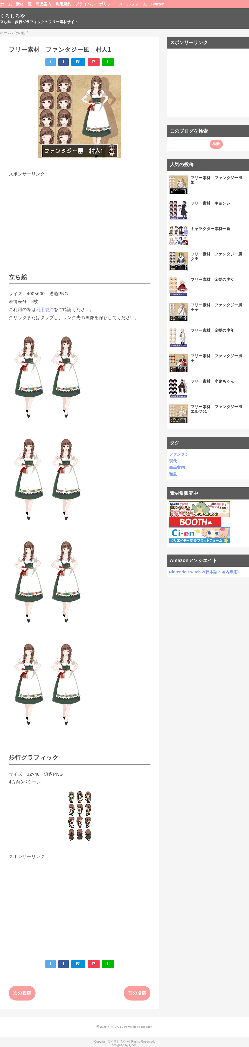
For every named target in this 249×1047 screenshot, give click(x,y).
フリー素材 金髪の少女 (212, 279)
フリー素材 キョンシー (212, 203)
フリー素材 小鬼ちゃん (212, 381)
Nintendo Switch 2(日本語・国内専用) (204, 572)
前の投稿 (137, 993)
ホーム (6, 4)
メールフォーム (133, 4)
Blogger (146, 1026)
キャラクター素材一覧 (210, 228)
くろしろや (12, 16)
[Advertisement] (79, 214)
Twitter (157, 4)
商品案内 (43, 4)
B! (78, 61)
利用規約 (63, 4)
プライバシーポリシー (95, 4)
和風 (173, 474)
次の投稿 (22, 993)
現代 (173, 461)
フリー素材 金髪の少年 (212, 330)
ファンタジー (181, 454)
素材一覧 (24, 4)
